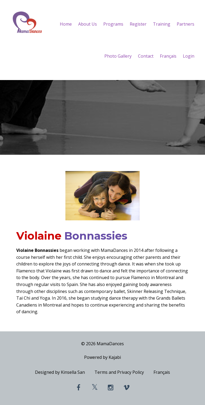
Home (66, 24)
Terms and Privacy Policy (119, 372)
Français (168, 56)
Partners (185, 24)
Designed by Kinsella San (60, 372)
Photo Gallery (118, 56)
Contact (145, 56)
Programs (113, 24)
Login (188, 56)
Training (161, 24)
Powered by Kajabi (102, 357)
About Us (87, 24)
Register (138, 24)
